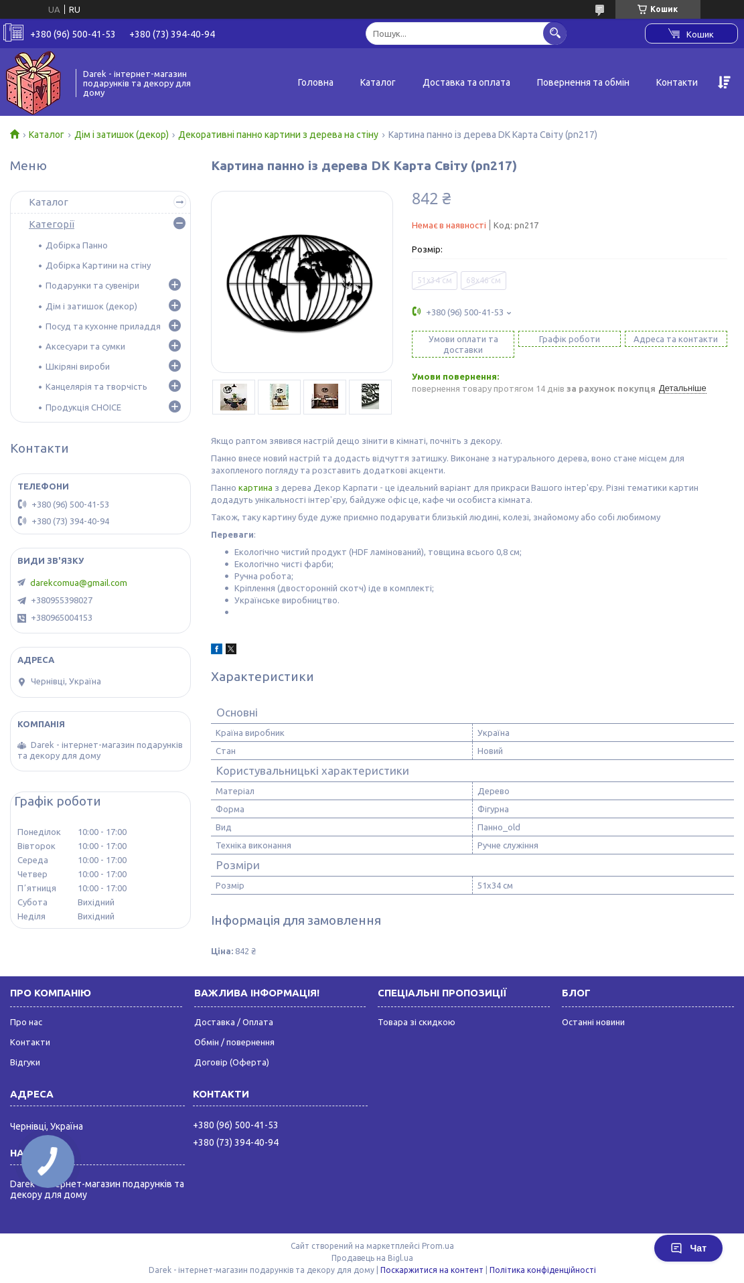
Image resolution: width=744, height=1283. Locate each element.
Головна (315, 82)
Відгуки (25, 1062)
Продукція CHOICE (83, 407)
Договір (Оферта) (231, 1062)
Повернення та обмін (583, 82)
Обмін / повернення (234, 1042)
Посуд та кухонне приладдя (103, 326)
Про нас (26, 1022)
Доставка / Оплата (233, 1022)
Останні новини (593, 1022)
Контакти (677, 82)
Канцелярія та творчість (96, 386)
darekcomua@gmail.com (78, 582)
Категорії (51, 224)
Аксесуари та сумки (85, 346)
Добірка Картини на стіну (98, 265)
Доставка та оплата (466, 82)
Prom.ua (438, 1245)
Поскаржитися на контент (431, 1270)
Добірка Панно (77, 245)
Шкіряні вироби (78, 366)
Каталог (378, 82)
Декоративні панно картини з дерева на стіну (278, 134)
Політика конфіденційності (543, 1270)
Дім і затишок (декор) (121, 134)
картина (255, 487)
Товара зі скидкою (416, 1022)
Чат (688, 1248)
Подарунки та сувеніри (92, 285)
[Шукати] (555, 33)
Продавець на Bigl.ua (372, 1258)
